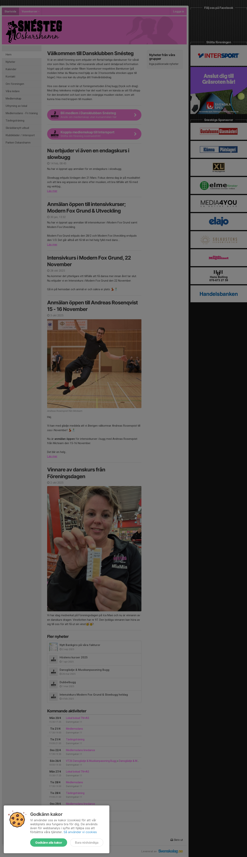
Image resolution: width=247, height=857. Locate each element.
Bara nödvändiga (86, 842)
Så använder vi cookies (80, 832)
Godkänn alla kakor (48, 842)
